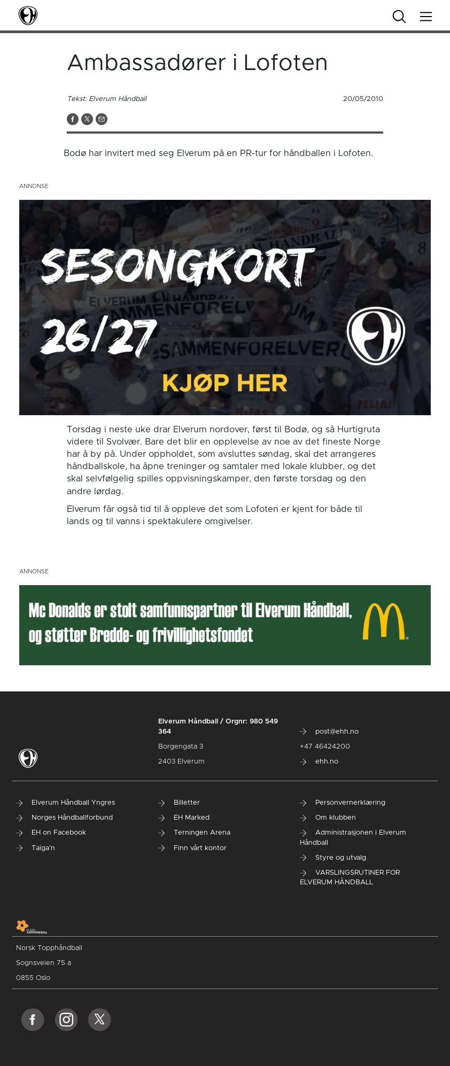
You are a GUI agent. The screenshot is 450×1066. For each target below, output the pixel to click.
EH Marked (184, 817)
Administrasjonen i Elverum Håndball (353, 837)
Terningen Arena (194, 832)
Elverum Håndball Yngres (65, 802)
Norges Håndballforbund (64, 817)
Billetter (179, 802)
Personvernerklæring (342, 802)
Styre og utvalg (333, 857)
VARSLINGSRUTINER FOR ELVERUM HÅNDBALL (350, 877)
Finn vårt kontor (192, 848)
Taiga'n (35, 848)
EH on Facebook (51, 832)
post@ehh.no (329, 731)
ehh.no (319, 761)
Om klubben (328, 817)
